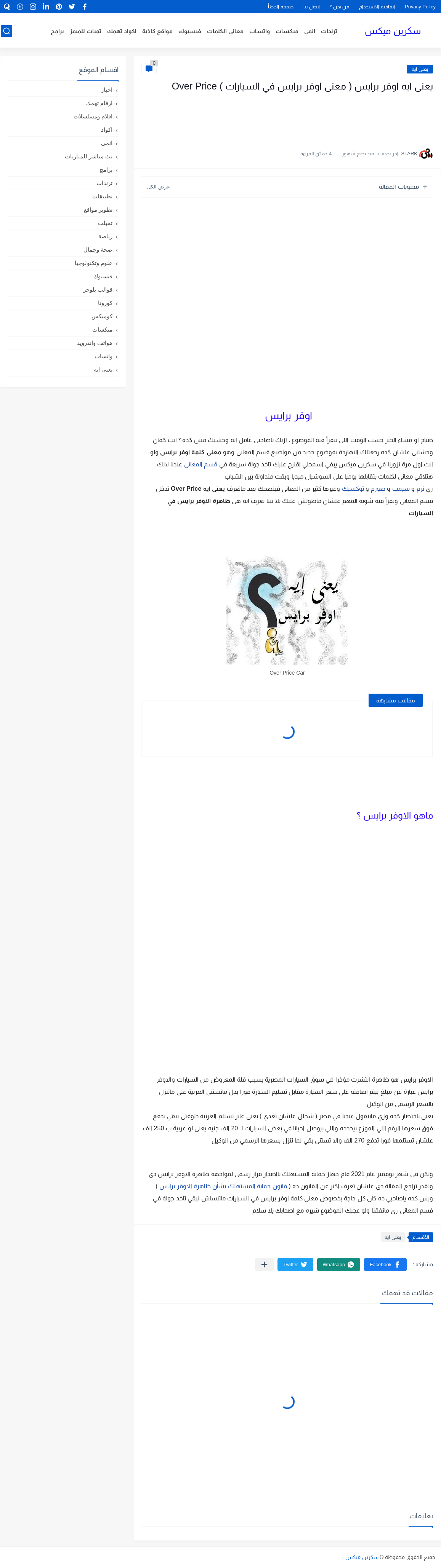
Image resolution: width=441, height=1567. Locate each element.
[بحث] (6, 31)
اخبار (106, 89)
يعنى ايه (420, 69)
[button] (385, 1264)
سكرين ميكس (393, 31)
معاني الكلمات (225, 31)
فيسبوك (190, 31)
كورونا (105, 303)
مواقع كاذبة (158, 31)
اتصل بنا (311, 7)
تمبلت (105, 223)
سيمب (401, 488)
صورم (378, 488)
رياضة (105, 236)
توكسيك (353, 488)
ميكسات (287, 31)
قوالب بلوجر (97, 289)
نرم (420, 488)
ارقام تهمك (99, 103)
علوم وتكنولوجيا (93, 263)
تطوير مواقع (98, 209)
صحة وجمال (97, 249)
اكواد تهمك (121, 31)
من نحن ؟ (339, 7)
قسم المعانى (200, 464)
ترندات (329, 31)
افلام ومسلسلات (93, 116)
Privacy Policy (420, 7)
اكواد (106, 129)
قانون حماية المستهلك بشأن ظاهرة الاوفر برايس (223, 1186)
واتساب (260, 31)
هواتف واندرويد (94, 343)
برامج (57, 31)
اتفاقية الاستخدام (377, 7)
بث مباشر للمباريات (88, 156)
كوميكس (101, 316)
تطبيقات (102, 196)
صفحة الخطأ (280, 7)
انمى (106, 143)
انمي (310, 31)
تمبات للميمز (85, 31)
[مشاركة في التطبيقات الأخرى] (264, 1264)
